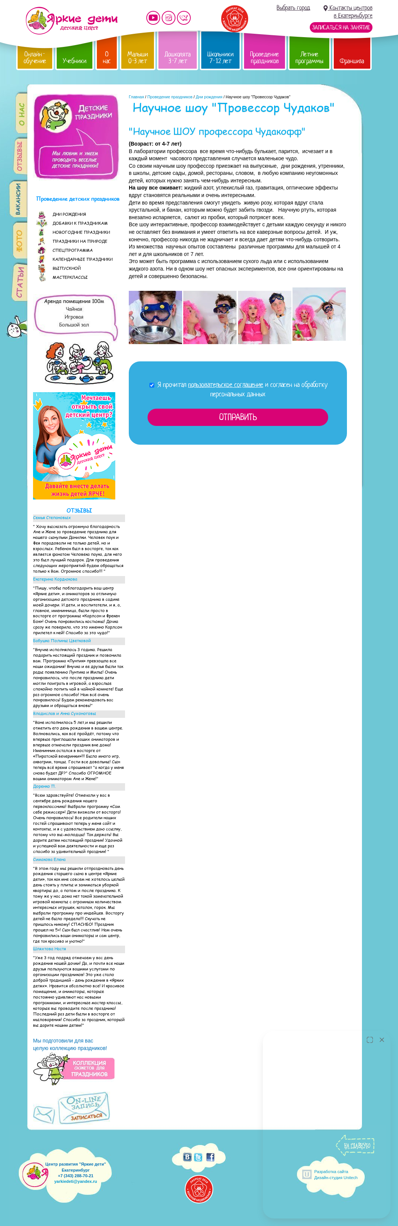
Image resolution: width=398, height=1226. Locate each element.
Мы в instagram (168, 18)
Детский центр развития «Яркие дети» (72, 21)
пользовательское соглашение (225, 384)
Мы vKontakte (184, 18)
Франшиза (352, 61)
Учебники (74, 61)
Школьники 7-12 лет (220, 57)
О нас (107, 57)
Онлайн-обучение (35, 57)
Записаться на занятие (341, 27)
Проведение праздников (264, 57)
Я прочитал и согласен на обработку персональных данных (238, 389)
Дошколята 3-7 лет (177, 57)
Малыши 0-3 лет (137, 57)
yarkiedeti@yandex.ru (75, 1181)
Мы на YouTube (153, 18)
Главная (136, 97)
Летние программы (309, 57)
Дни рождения (209, 97)
